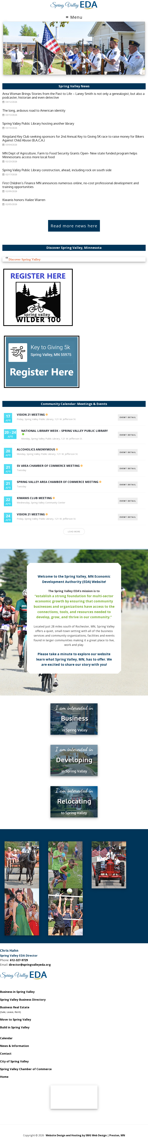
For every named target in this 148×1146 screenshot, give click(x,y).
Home (4, 1077)
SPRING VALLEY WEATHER (74, 1097)
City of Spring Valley (14, 1061)
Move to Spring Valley (15, 1019)
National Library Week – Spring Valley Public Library (64, 431)
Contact (5, 1053)
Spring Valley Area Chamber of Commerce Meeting (57, 482)
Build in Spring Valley (14, 1027)
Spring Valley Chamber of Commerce (26, 1069)
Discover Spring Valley (24, 259)
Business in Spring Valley (17, 992)
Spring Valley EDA (74, 5)
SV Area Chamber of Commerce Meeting (48, 466)
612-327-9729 (19, 960)
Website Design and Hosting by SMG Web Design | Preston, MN (85, 1135)
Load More (74, 531)
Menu (76, 17)
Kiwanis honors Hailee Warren (23, 200)
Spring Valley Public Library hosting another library (38, 123)
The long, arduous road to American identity (33, 110)
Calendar (6, 1038)
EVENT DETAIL (128, 417)
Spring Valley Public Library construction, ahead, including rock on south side (57, 170)
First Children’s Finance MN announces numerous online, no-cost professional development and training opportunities (70, 185)
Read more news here (74, 226)
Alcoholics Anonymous (36, 449)
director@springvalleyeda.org (30, 964)
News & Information (14, 1046)
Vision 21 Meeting (31, 414)
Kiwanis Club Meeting (34, 498)
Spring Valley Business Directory (23, 999)
